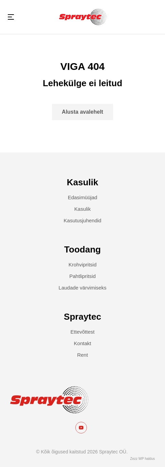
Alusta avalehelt (82, 112)
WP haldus (147, 459)
